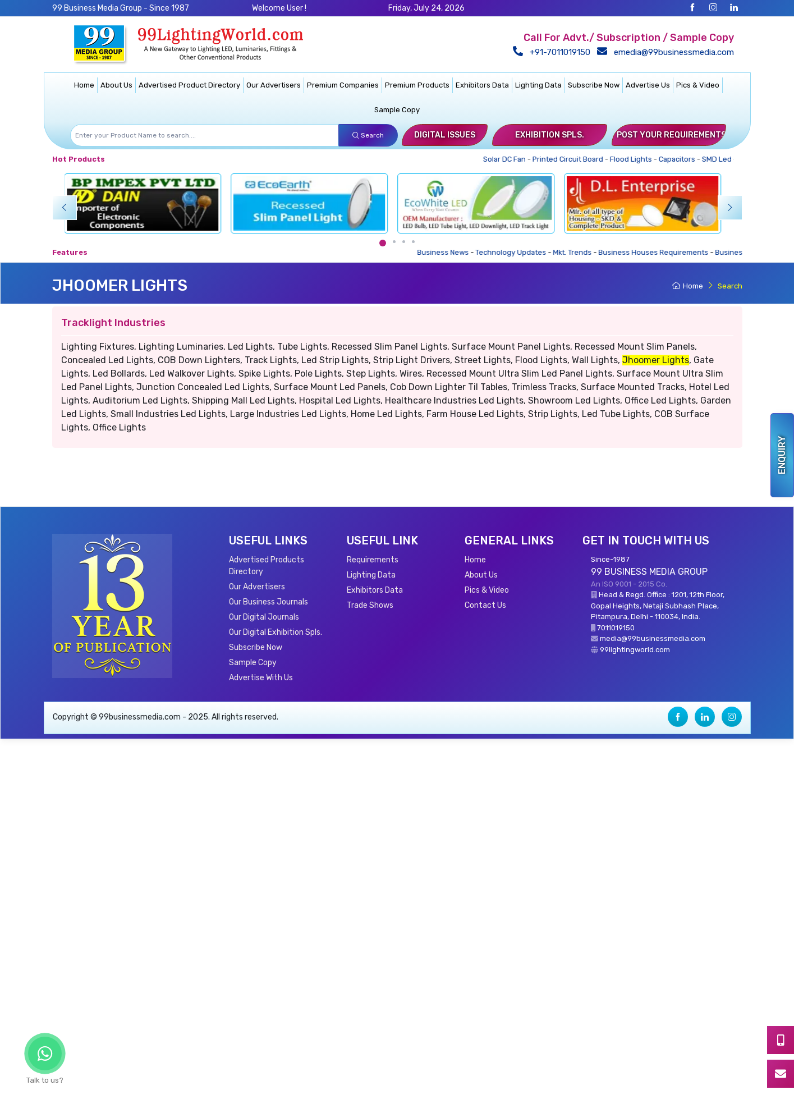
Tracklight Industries (113, 323)
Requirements (372, 560)
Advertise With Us (261, 678)
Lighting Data (538, 85)
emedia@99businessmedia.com (666, 52)
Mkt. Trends (579, 252)
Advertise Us (648, 85)
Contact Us (485, 605)
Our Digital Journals (264, 617)
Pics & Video (697, 85)
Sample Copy (397, 110)
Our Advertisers (273, 85)
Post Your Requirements (671, 135)
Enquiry (782, 455)
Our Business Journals (268, 602)
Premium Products (417, 85)
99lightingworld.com (635, 649)
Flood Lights (634, 159)
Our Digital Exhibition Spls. (275, 632)
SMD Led (720, 159)
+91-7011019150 (552, 52)
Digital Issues (444, 135)
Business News (450, 252)
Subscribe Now (593, 85)
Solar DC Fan (507, 159)
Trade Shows (370, 605)
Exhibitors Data (482, 85)
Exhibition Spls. (549, 135)
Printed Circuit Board (571, 159)
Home (84, 85)
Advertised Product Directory (189, 85)
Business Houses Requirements (660, 252)
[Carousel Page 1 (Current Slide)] (382, 243)
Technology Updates (518, 252)
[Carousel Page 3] (403, 241)
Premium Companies (343, 85)
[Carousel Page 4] (413, 241)
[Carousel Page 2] (394, 241)
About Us (116, 85)
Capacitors (680, 159)
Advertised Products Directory (266, 565)
